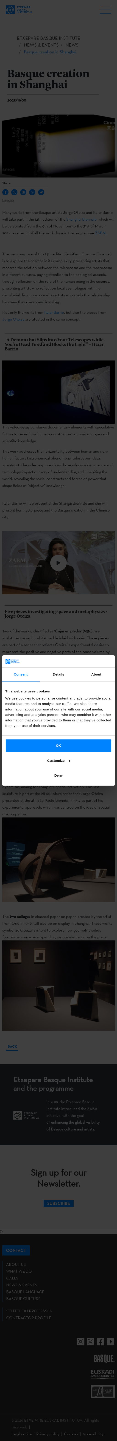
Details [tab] (58, 674)
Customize (58, 760)
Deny (58, 775)
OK (58, 745)
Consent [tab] (21, 674)
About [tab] (96, 674)
